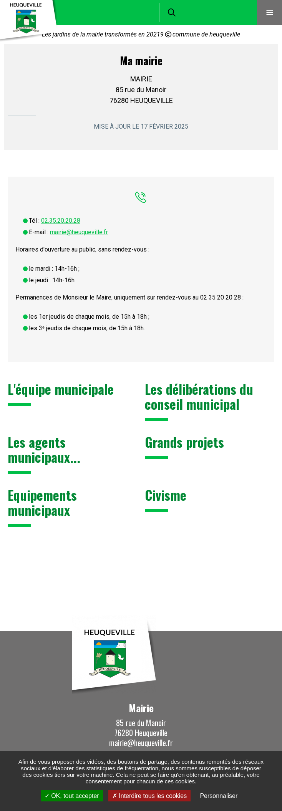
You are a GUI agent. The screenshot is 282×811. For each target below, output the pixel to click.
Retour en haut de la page (264, 630)
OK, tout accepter (72, 796)
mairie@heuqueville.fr (79, 232)
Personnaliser (218, 796)
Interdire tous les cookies (149, 796)
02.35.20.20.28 (60, 220)
